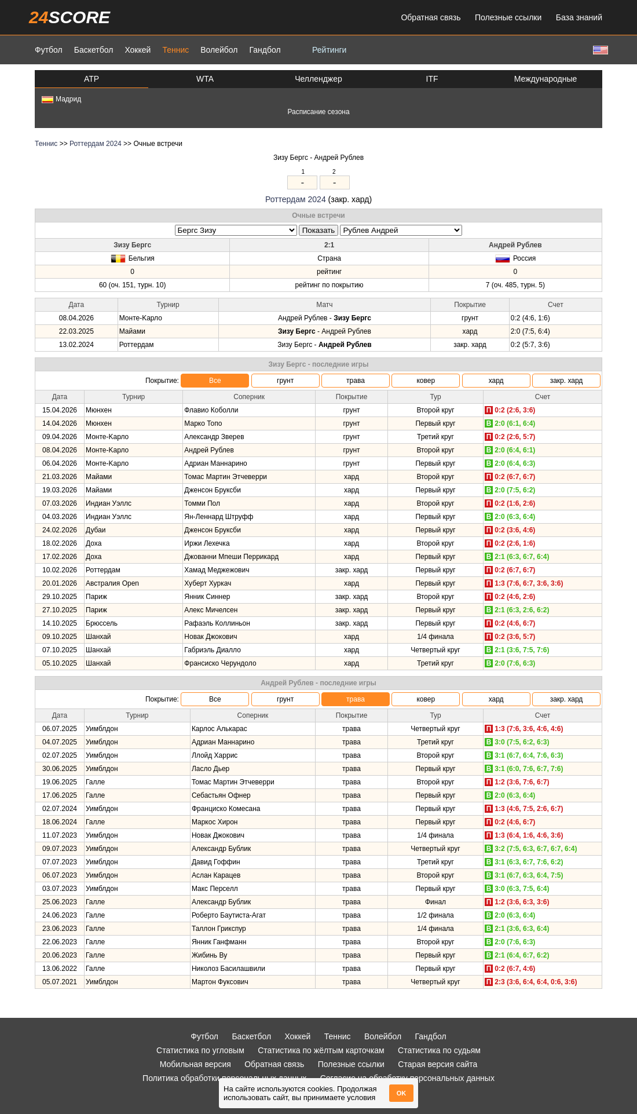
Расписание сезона (318, 112)
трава (355, 381)
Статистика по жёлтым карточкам (321, 1050)
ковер (425, 381)
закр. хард (566, 381)
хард (496, 381)
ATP (91, 78)
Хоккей (138, 49)
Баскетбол (94, 49)
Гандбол (264, 49)
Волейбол (218, 49)
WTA (205, 78)
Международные (545, 78)
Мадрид (61, 99)
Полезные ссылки (508, 17)
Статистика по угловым (200, 1050)
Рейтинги (329, 49)
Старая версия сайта (437, 1064)
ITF (432, 78)
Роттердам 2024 (95, 144)
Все (215, 381)
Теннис (175, 49)
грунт (285, 381)
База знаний (579, 17)
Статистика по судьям (439, 1050)
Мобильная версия (195, 1064)
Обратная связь (430, 17)
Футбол (49, 49)
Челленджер (318, 78)
